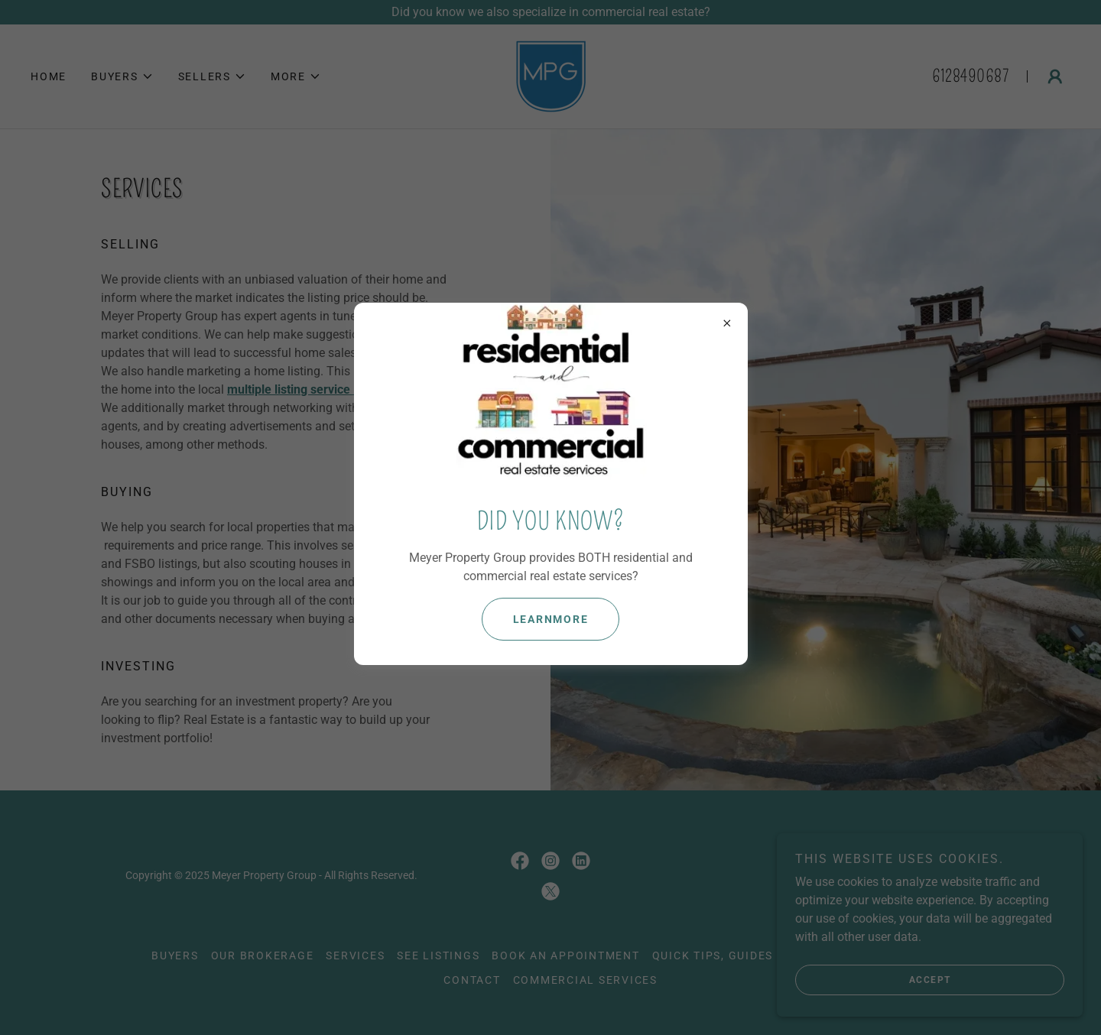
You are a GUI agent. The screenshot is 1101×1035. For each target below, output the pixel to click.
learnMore (551, 619)
